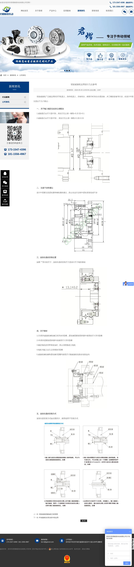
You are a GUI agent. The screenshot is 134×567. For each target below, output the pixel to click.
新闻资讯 (81, 11)
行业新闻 (5, 97)
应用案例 (67, 11)
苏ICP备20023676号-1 (40, 549)
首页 (4, 75)
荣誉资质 (95, 11)
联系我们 (109, 11)
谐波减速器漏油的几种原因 (48, 514)
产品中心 (52, 11)
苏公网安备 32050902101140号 (61, 549)
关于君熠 (38, 11)
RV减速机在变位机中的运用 (48, 517)
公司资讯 (22, 75)
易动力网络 (86, 549)
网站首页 (24, 11)
